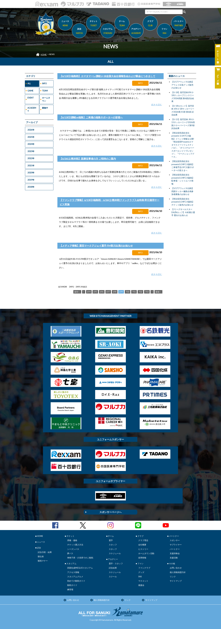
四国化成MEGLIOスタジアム (80, 568)
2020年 (30, 172)
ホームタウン (46, 99)
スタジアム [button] (107, 31)
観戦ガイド (72, 585)
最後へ (158, 292)
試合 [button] (79, 31)
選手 (111, 540)
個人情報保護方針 (178, 572)
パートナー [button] (178, 24)
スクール (113, 576)
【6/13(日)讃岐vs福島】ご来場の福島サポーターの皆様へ (91, 117)
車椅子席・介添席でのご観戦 (80, 557)
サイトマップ (176, 581)
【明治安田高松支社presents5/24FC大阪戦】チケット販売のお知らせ (182, 202)
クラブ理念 (143, 540)
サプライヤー (176, 544)
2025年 (30, 137)
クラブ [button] (150, 24)
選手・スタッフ (116, 563)
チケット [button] (93, 24)
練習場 (70, 589)
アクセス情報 (73, 572)
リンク (173, 576)
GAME (30, 90)
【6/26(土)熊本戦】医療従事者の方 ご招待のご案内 (88, 158)
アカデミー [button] (136, 31)
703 (147, 292)
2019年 (30, 180)
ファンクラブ (144, 568)
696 (102, 292)
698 (114, 292)
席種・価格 (72, 540)
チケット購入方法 (75, 544)
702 (140, 292)
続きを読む (156, 104)
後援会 (141, 585)
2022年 (30, 158)
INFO (44, 83)
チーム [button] (122, 24)
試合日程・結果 (45, 552)
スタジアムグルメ (75, 576)
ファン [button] (164, 31)
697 (108, 292)
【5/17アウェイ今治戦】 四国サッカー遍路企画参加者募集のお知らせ (182, 191)
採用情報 (142, 557)
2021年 (30, 165)
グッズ (141, 572)
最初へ (77, 292)
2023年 (30, 151)
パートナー (175, 549)
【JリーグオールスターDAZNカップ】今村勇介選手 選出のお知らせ (183, 212)
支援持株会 (175, 553)
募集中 (45, 108)
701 (134, 292)
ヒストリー (143, 549)
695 (95, 292)
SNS (140, 576)
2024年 (30, 144)
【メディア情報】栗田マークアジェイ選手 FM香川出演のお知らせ (96, 245)
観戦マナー (43, 561)
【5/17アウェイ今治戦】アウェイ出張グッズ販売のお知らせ (182, 85)
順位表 (41, 556)
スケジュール (115, 553)
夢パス (70, 553)
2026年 (30, 130)
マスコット (143, 581)
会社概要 (142, 544)
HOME (44, 54)
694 (89, 292)
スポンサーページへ (110, 512)
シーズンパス (73, 549)
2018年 (30, 187)
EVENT (30, 97)
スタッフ (113, 544)
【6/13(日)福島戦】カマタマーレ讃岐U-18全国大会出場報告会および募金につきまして (107, 76)
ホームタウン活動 (146, 553)
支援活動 (174, 557)
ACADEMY (31, 109)
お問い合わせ (176, 568)
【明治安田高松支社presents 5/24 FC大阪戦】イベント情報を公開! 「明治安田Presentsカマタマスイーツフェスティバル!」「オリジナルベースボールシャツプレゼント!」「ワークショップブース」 (182, 145)
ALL (29, 83)
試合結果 (113, 568)
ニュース (65, 24)
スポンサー (175, 540)
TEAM (45, 90)
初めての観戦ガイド (76, 581)
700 (127, 292)
